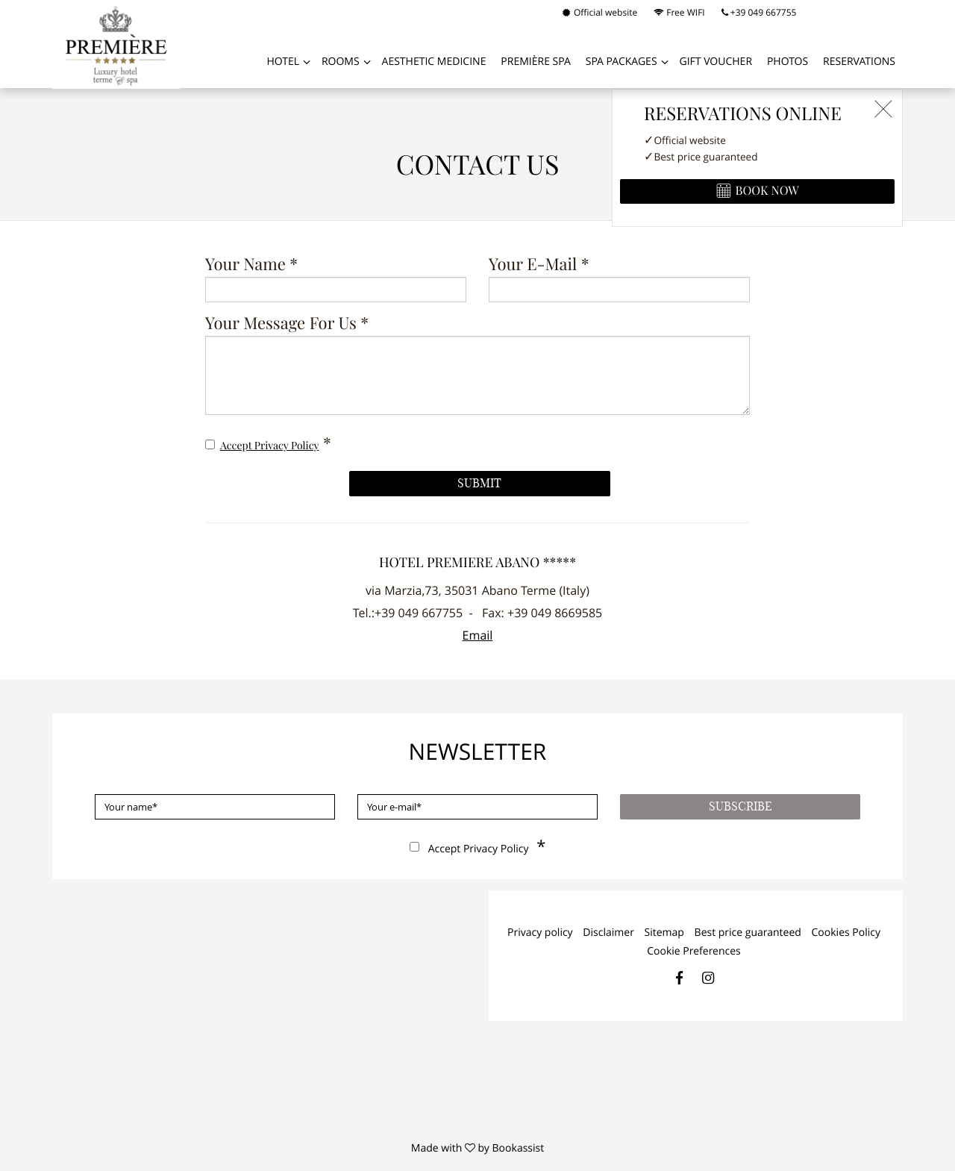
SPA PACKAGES (621, 61)
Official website (600, 13)
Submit (479, 484)
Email (478, 635)
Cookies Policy (846, 932)
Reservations (859, 61)
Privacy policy (540, 932)
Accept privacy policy (269, 446)
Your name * (251, 265)
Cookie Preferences (694, 951)
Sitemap (664, 932)
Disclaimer (608, 932)
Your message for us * (287, 324)
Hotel (282, 61)
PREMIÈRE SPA (536, 61)
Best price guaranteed (748, 932)
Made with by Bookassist (477, 1148)
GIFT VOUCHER (715, 61)
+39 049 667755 (759, 13)
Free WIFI (679, 13)
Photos (787, 61)
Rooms (341, 61)
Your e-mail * (539, 265)
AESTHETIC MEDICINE (434, 61)
